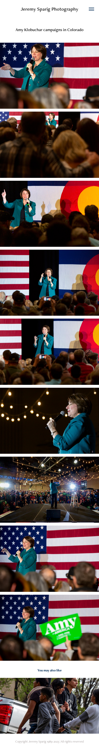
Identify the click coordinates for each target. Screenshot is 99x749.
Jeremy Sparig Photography (49, 9)
